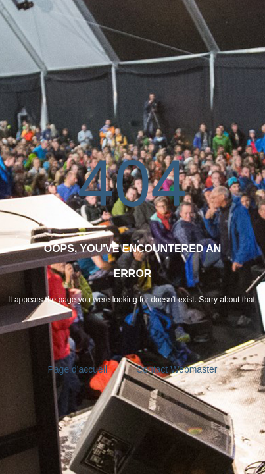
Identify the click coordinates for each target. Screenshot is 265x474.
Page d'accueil (78, 369)
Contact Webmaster (176, 369)
